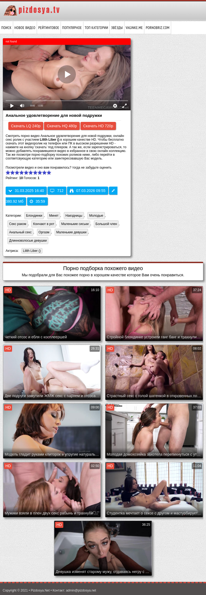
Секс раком (17, 224)
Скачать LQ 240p (26, 126)
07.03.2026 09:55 (87, 190)
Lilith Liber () (31, 251)
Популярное (72, 27)
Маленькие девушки (71, 232)
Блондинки (34, 215)
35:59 (37, 201)
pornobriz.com (157, 27)
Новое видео (24, 27)
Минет (53, 215)
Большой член (106, 224)
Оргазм (44, 232)
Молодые (96, 215)
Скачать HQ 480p (62, 126)
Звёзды (117, 27)
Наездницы (73, 215)
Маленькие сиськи (75, 224)
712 (56, 190)
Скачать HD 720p (98, 126)
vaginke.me (134, 27)
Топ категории (96, 27)
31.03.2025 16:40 (26, 190)
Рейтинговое (48, 27)
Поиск (6, 27)
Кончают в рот (43, 224)
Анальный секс (20, 232)
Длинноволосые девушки (28, 240)
